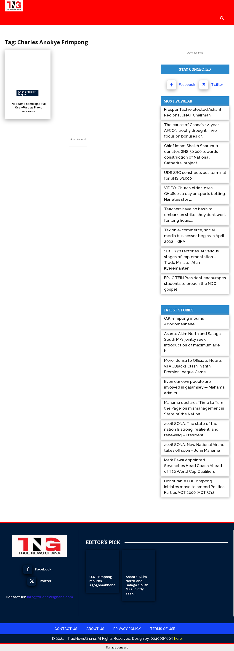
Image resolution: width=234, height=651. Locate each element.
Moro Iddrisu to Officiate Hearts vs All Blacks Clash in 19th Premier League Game (193, 366)
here (177, 638)
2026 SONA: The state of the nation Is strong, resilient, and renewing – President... (191, 429)
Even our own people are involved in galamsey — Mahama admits (194, 387)
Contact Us (65, 629)
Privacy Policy (127, 629)
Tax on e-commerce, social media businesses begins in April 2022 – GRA (194, 236)
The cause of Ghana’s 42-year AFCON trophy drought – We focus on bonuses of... (191, 130)
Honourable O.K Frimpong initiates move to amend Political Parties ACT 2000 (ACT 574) (195, 487)
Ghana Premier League (26, 93)
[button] (222, 18)
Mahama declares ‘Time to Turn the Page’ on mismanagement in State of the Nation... (194, 408)
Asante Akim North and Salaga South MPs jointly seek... (137, 585)
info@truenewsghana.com (50, 597)
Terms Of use (162, 629)
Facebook (187, 85)
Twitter (217, 85)
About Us (95, 629)
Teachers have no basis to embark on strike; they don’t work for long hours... (195, 215)
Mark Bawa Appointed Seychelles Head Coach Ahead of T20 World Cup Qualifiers (193, 466)
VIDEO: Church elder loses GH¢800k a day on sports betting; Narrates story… (195, 194)
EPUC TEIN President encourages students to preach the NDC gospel (195, 284)
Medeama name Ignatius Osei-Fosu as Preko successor (29, 107)
